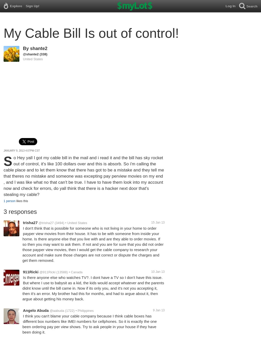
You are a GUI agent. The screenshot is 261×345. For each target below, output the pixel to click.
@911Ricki (48, 272)
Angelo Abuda (36, 310)
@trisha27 (46, 223)
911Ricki (30, 272)
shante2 (38, 48)
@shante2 (31, 54)
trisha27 (30, 222)
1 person (10, 201)
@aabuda (57, 311)
